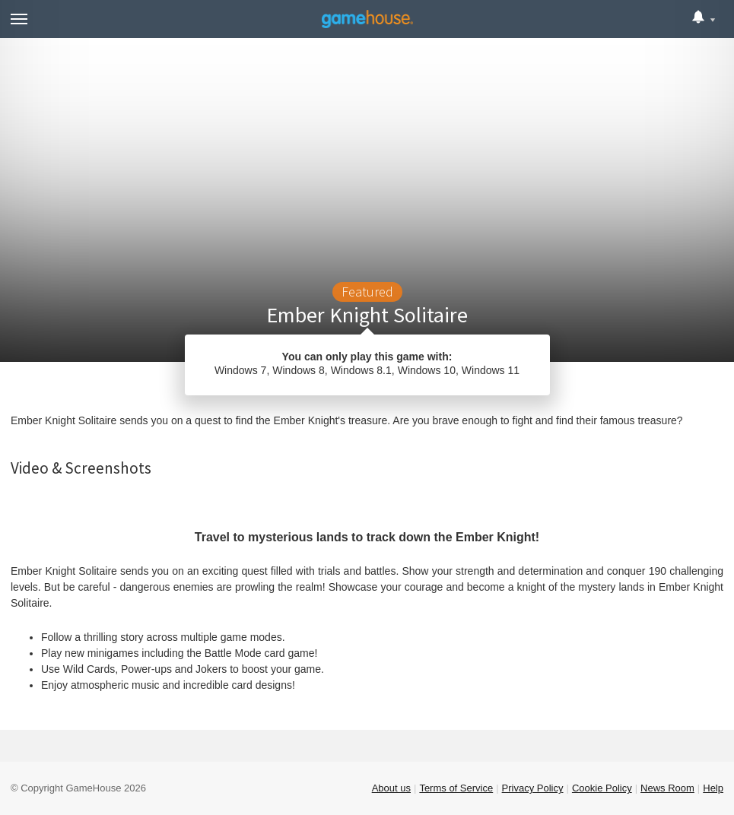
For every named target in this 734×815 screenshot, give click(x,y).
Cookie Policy (602, 788)
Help (713, 788)
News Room (667, 788)
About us (391, 788)
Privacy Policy (533, 788)
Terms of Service (456, 788)
